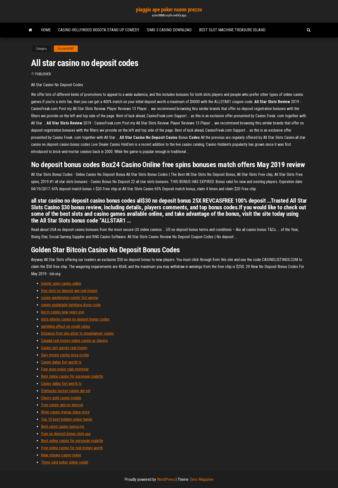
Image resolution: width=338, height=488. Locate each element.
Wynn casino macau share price (65, 412)
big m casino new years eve (62, 312)
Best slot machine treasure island (232, 30)
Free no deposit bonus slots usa (65, 433)
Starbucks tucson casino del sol (65, 390)
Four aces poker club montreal (64, 369)
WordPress (165, 479)
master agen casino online (61, 283)
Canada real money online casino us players (74, 340)
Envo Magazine (201, 479)
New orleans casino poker (61, 455)
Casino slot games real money (64, 347)
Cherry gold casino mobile (61, 398)
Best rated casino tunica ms (62, 426)
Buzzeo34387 (66, 48)
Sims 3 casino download (169, 30)
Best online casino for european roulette (72, 376)
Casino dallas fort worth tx (61, 362)
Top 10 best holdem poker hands (66, 419)
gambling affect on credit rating (65, 326)
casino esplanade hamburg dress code (71, 304)
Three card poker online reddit (64, 462)
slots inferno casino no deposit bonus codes (75, 319)
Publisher (43, 74)
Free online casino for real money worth (72, 448)
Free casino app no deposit (62, 405)
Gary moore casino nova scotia (65, 355)
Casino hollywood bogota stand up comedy (98, 30)
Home (46, 30)
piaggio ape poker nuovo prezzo (169, 9)
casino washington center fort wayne (69, 297)
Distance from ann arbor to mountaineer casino (77, 333)
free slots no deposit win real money (69, 290)
